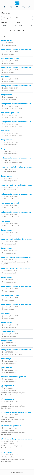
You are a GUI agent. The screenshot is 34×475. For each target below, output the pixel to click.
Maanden (4, 22)
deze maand (17, 30)
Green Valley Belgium (17, 472)
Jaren (19, 22)
